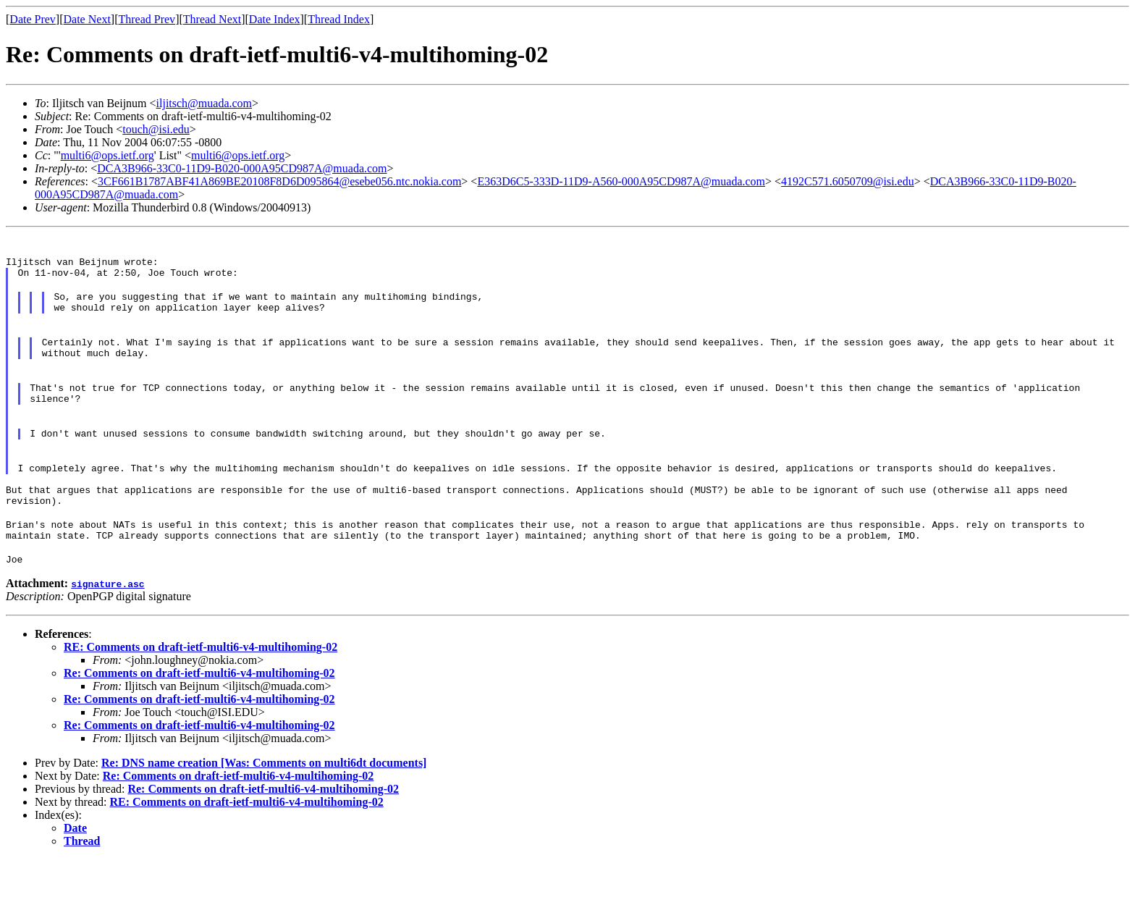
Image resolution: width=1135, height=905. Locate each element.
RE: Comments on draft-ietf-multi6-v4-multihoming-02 (200, 692)
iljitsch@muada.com (204, 103)
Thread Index (339, 19)
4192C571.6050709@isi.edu (847, 181)
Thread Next (212, 19)
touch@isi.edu (156, 129)
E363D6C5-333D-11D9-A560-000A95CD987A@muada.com (621, 181)
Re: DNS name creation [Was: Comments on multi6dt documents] (263, 808)
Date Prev (32, 19)
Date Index (274, 19)
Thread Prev (146, 19)
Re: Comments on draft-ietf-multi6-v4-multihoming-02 (199, 718)
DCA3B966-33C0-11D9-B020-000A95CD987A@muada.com (242, 168)
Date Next (87, 19)
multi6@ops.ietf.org (107, 155)
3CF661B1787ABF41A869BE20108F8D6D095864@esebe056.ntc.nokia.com (279, 181)
